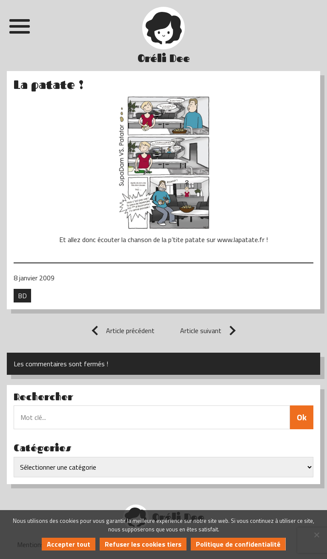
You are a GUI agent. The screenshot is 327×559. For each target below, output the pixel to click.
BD (22, 296)
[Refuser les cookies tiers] (316, 534)
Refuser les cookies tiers (143, 544)
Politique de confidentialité (238, 544)
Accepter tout (68, 544)
